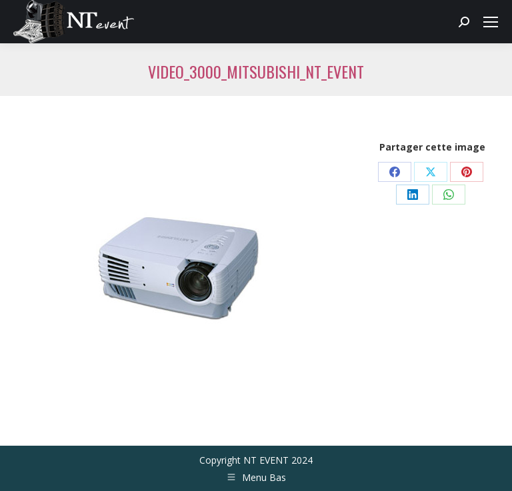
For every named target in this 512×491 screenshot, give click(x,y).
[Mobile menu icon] (491, 22)
